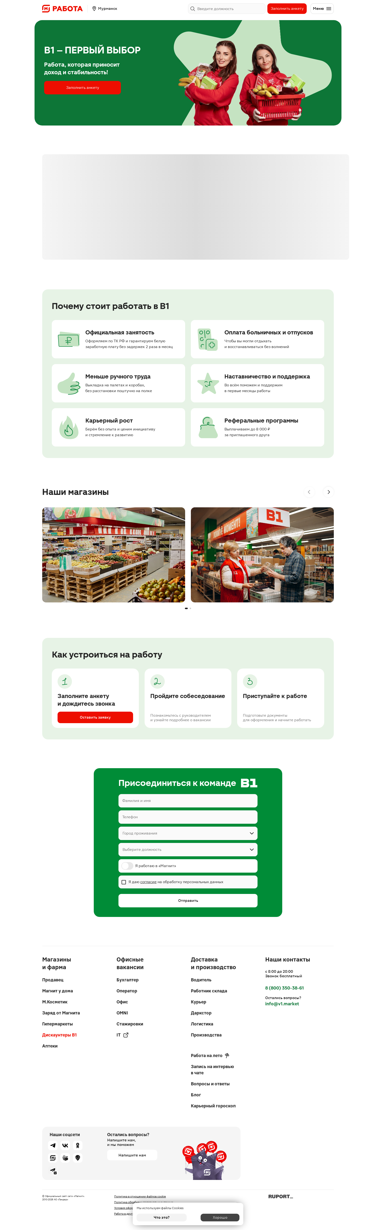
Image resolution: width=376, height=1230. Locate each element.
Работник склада (209, 990)
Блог (196, 1094)
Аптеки (50, 1045)
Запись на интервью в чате (212, 1069)
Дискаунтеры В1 (59, 1034)
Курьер (198, 1001)
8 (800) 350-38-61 (284, 987)
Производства (206, 1034)
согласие (148, 882)
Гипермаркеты (57, 1023)
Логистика (202, 1023)
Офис (122, 1001)
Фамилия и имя (136, 800)
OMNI (122, 1012)
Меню (322, 8)
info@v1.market (282, 1003)
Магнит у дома (57, 990)
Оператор (127, 990)
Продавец (52, 979)
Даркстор (201, 1012)
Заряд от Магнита (61, 1012)
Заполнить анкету (287, 8)
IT (123, 1035)
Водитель (201, 979)
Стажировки (130, 1023)
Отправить (188, 900)
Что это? (162, 1217)
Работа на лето (210, 1055)
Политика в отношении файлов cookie (140, 1196)
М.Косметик (54, 1001)
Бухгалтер (128, 979)
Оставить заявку (95, 717)
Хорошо (214, 1217)
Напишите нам (132, 1155)
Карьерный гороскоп (213, 1105)
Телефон (130, 817)
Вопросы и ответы (210, 1083)
